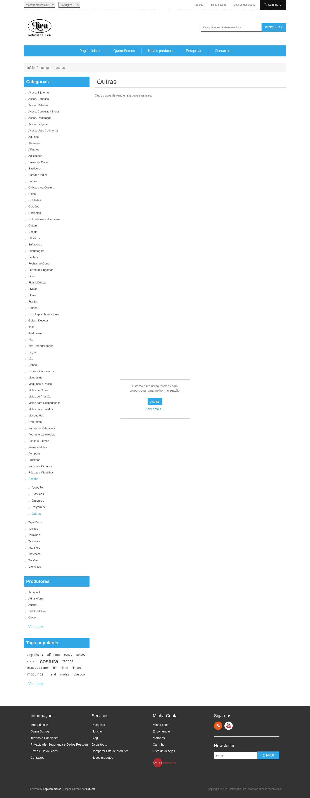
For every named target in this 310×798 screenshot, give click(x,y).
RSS (218, 726)
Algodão (37, 487)
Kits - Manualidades (40, 345)
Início (30, 67)
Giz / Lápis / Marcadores (43, 314)
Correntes (34, 212)
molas (64, 674)
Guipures (38, 500)
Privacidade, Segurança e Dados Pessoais (59, 744)
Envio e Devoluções (44, 751)
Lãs (30, 358)
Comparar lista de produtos (110, 751)
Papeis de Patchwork (41, 428)
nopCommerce (52, 789)
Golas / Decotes (38, 320)
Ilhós (31, 326)
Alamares (34, 143)
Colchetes (34, 200)
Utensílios (34, 566)
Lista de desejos (164, 751)
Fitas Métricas (37, 282)
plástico (79, 674)
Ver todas (35, 627)
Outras (36, 513)
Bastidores (35, 168)
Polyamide (39, 507)
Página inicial (89, 51)
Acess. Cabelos (38, 105)
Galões (32, 307)
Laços (32, 352)
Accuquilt (34, 592)
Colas (32, 193)
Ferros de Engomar (40, 269)
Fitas (31, 276)
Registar (198, 4)
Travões (33, 560)
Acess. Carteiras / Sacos (43, 111)
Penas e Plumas (38, 440)
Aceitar (155, 401)
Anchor (32, 604)
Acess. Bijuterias (38, 92)
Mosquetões (36, 415)
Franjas (33, 301)
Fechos (33, 257)
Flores (32, 295)
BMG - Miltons (37, 611)
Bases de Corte (38, 162)
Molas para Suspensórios (44, 402)
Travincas (34, 554)
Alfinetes (33, 149)
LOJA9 (90, 789)
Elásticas (38, 494)
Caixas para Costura (41, 187)
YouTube (228, 726)
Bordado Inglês (37, 174)
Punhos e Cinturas (40, 466)
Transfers (34, 547)
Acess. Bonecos (38, 98)
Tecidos (33, 528)
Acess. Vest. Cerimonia (43, 130)
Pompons (34, 453)
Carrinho (159, 744)
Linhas (32, 364)
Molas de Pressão (39, 396)
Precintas (34, 459)
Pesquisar (193, 51)
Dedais (32, 231)
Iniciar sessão (218, 4)
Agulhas (33, 136)
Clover (32, 617)
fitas (65, 668)
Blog (95, 738)
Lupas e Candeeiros (41, 371)
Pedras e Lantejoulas (41, 434)
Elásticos (34, 238)
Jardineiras (35, 333)
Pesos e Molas (37, 447)
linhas (76, 668)
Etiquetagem (36, 250)
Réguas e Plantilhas (41, 472)
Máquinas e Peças (40, 383)
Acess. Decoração (40, 117)
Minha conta (161, 725)
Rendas (45, 67)
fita (55, 668)
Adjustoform (35, 598)
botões (80, 654)
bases (68, 654)
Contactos (223, 51)
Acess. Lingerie (38, 124)
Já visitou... (99, 744)
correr (31, 661)
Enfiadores (35, 244)
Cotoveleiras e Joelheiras (44, 219)
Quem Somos (124, 51)
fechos (67, 661)
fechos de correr (38, 667)
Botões (32, 181)
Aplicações (35, 155)
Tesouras (34, 541)
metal (52, 674)
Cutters (33, 225)
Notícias (97, 731)
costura (49, 661)
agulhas (35, 654)
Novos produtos (160, 51)
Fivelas (32, 288)
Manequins (35, 377)
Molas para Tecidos (40, 409)
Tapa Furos (35, 522)
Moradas (159, 738)
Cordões (33, 206)
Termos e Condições (45, 738)
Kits (30, 339)
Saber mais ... (155, 409)
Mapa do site (39, 725)
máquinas (35, 674)
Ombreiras (35, 421)
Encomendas (162, 731)
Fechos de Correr (39, 263)
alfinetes (53, 654)
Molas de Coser (38, 390)
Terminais (34, 535)
